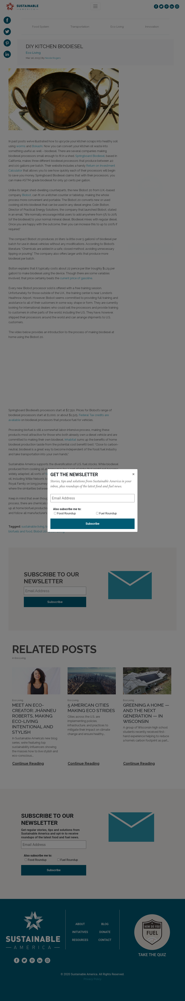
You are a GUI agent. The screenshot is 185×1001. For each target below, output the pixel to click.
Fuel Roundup (108, 513)
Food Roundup (66, 513)
